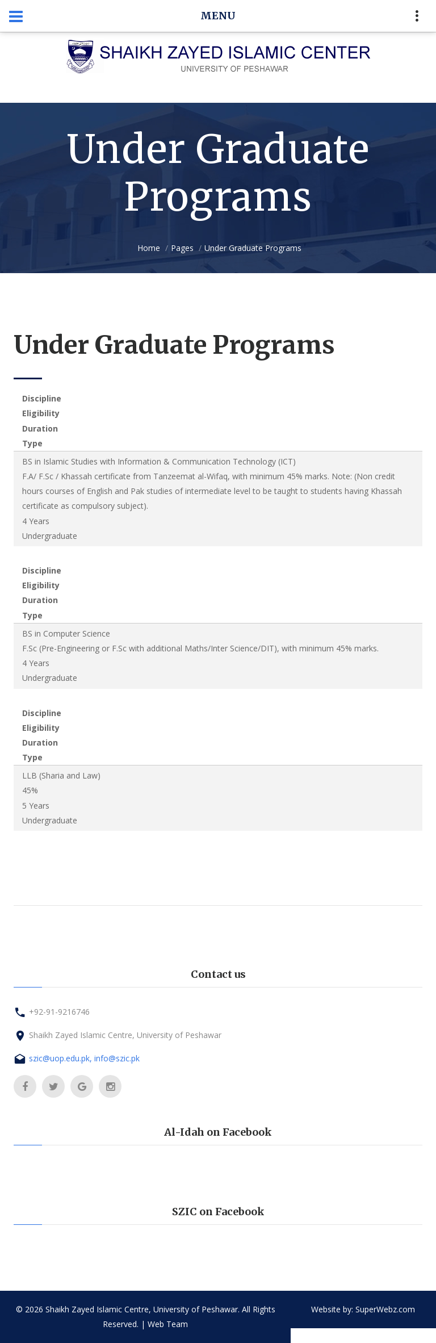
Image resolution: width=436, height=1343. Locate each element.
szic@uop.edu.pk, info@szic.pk (84, 1058)
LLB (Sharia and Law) (61, 775)
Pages (182, 247)
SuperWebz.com (385, 1309)
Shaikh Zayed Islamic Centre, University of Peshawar (125, 1035)
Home (148, 247)
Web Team (168, 1324)
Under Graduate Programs (252, 247)
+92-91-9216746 (59, 1011)
